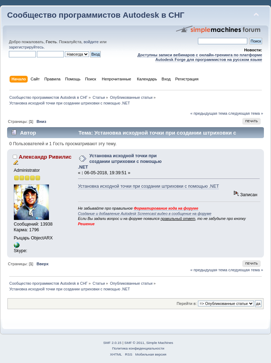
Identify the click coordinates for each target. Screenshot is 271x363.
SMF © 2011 (134, 343)
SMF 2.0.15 (112, 343)
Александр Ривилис (45, 157)
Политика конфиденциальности (138, 348)
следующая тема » (245, 113)
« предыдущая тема (208, 113)
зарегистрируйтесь (26, 47)
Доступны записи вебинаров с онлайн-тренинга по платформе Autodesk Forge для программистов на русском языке (200, 57)
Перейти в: (187, 303)
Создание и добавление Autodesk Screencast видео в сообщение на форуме (144, 213)
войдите (91, 42)
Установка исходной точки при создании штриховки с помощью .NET (120, 161)
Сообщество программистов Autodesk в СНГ (95, 15)
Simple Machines (159, 343)
